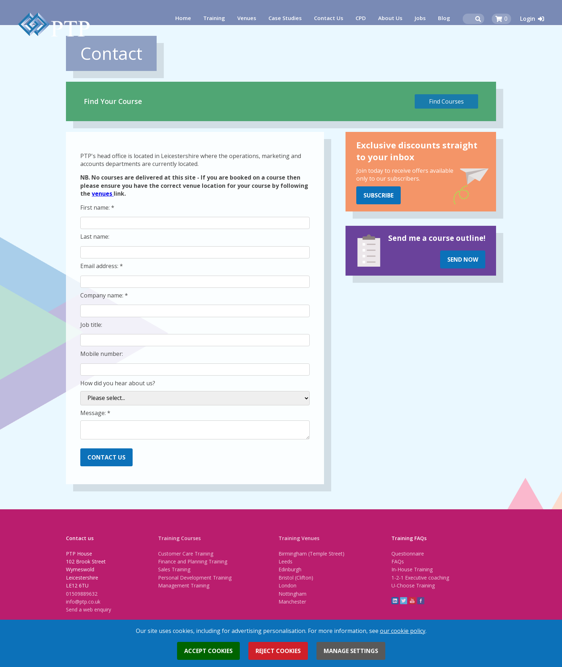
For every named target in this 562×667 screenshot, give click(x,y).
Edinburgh (289, 569)
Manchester (292, 601)
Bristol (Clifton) (295, 577)
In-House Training (412, 569)
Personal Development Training (195, 577)
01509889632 (81, 593)
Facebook (420, 600)
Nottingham (292, 593)
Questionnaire (407, 553)
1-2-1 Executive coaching (420, 577)
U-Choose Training (413, 585)
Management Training (183, 585)
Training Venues (298, 538)
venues (103, 193)
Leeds (285, 561)
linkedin (395, 600)
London (287, 585)
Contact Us (328, 18)
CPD (361, 18)
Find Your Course (113, 101)
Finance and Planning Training (192, 561)
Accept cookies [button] (208, 651)
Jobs (420, 18)
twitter (403, 600)
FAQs (397, 561)
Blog (444, 18)
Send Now (462, 259)
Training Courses (179, 538)
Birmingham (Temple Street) (311, 553)
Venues (246, 18)
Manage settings (351, 651)
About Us (390, 18)
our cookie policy (402, 631)
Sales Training (174, 569)
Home (183, 18)
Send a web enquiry (88, 609)
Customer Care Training (185, 553)
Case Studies (285, 18)
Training (214, 18)
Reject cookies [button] (278, 651)
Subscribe (378, 195)
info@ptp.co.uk (83, 601)
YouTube (412, 600)
